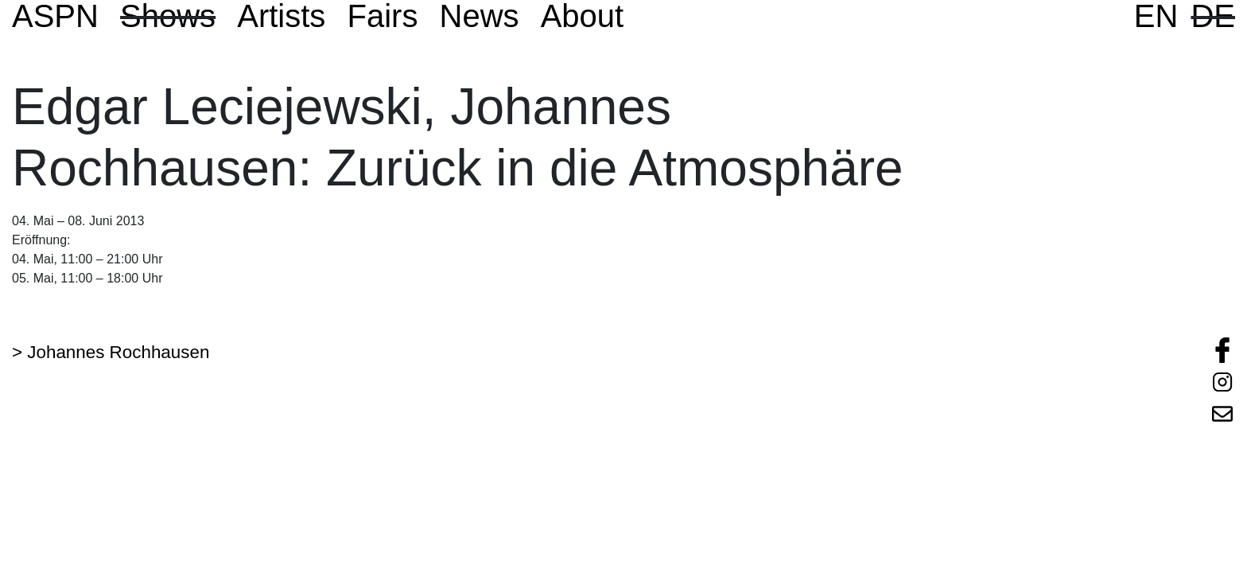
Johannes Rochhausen (118, 352)
